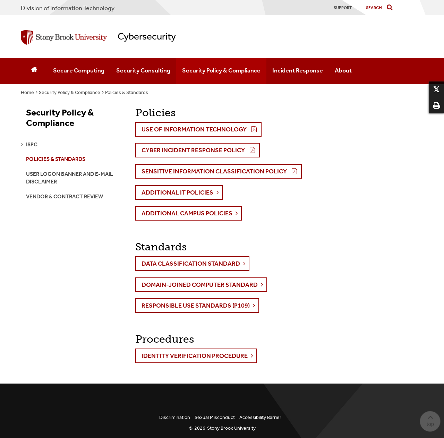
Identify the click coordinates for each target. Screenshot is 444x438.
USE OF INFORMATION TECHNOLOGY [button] (194, 129)
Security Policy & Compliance (221, 70)
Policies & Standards (126, 92)
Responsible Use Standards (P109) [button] (196, 305)
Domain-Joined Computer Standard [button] (200, 285)
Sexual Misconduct (215, 417)
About (343, 70)
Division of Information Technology (67, 8)
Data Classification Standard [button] (191, 263)
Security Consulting (143, 70)
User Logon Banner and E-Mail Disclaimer (69, 178)
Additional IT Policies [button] (177, 192)
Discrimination (174, 417)
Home (27, 92)
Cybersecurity (147, 36)
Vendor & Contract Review (64, 196)
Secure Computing (78, 70)
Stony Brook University (231, 428)
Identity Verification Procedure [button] (195, 356)
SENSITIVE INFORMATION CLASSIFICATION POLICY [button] (214, 171)
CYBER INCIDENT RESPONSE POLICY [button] (193, 150)
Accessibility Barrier (260, 417)
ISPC (31, 144)
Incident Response (297, 70)
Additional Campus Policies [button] (187, 213)
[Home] (34, 71)
